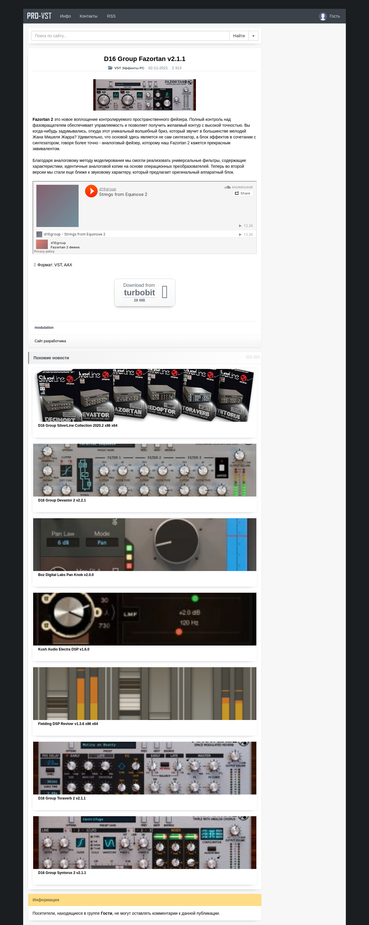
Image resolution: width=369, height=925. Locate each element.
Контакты (91, 16)
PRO (41, 16)
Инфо (68, 16)
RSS (114, 16)
